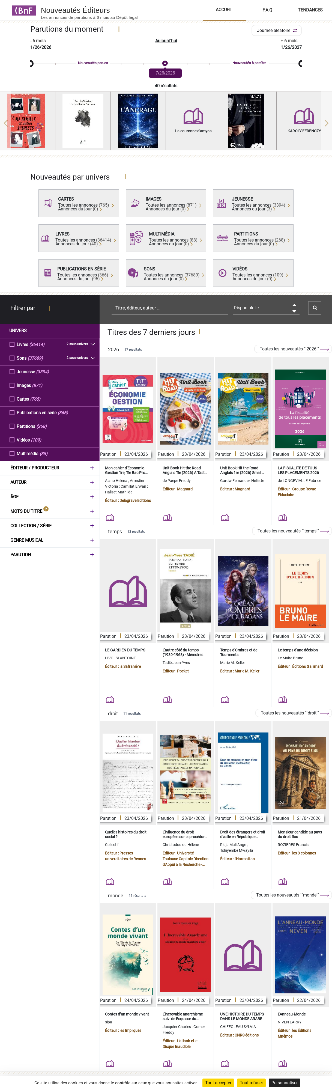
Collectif (112, 844)
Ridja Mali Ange (233, 844)
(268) (41, 426)
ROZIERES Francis (293, 844)
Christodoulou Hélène (181, 844)
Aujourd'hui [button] (166, 40)
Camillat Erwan (134, 486)
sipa (108, 1022)
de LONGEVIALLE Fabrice (299, 480)
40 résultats (166, 85)
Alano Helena (116, 480)
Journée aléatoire (278, 30)
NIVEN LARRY (289, 1022)
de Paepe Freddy (177, 480)
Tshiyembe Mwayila (236, 850)
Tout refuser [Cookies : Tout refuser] (251, 1082)
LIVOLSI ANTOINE (120, 658)
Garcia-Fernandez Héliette (242, 480)
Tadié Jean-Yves (176, 662)
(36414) (36, 344)
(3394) (42, 371)
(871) (37, 385)
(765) (35, 398)
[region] (166, 123)
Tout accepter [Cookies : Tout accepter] (218, 1082)
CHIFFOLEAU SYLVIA (238, 1027)
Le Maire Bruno (290, 658)
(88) (43, 453)
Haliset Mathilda (119, 492)
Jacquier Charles (177, 1027)
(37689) (35, 358)
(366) (63, 412)
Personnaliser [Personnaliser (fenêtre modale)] (284, 1082)
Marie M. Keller (232, 662)
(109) (36, 439)
